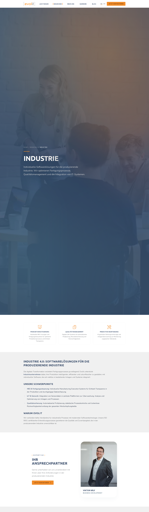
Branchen (58, 4)
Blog (94, 4)
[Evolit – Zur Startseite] (29, 4)
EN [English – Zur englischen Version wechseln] (104, 4)
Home (26, 147)
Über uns (70, 4)
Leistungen (44, 4)
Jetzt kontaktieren (116, 4)
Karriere (83, 4)
